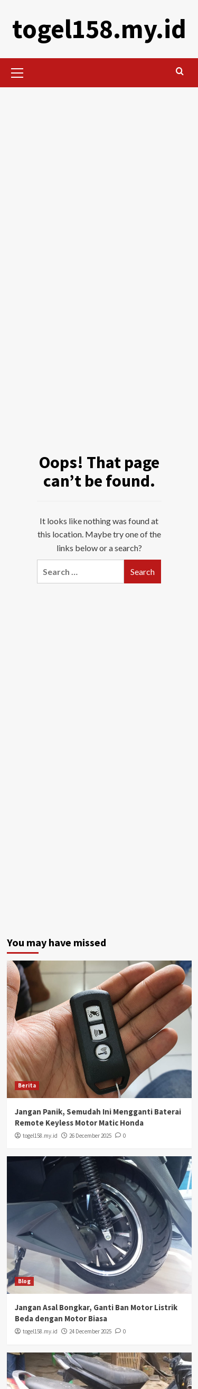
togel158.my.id (99, 28)
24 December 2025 (90, 1331)
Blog (24, 1281)
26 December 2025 (90, 1135)
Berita (27, 1085)
